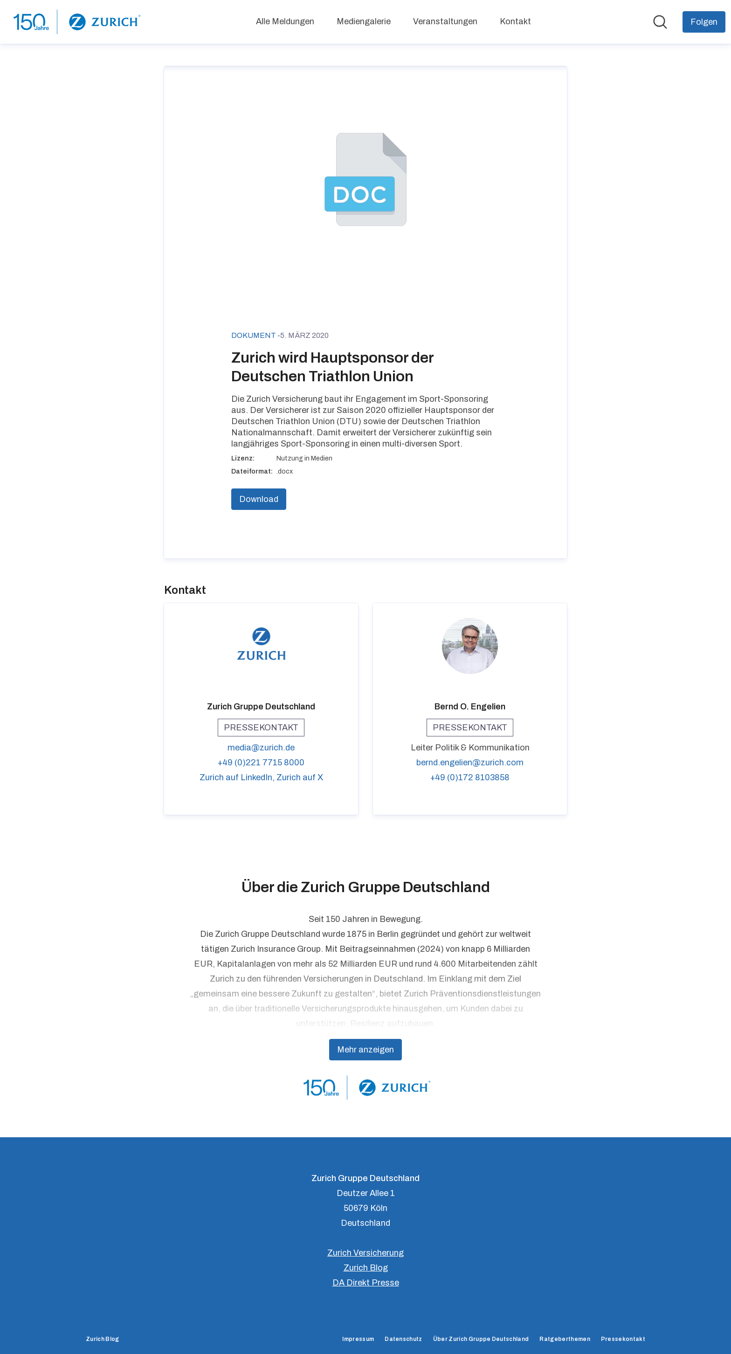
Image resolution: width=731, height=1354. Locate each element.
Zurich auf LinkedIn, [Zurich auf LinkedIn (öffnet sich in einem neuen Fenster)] (238, 777)
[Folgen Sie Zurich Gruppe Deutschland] (704, 22)
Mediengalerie (364, 21)
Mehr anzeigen (365, 1049)
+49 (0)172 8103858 (470, 777)
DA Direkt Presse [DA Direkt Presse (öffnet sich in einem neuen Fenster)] (365, 1282)
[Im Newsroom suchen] (660, 21)
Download (258, 499)
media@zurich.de (261, 747)
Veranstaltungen (445, 21)
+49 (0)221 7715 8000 (261, 762)
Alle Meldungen (285, 21)
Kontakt (515, 21)
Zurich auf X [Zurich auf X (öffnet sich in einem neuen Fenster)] (299, 777)
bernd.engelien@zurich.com (470, 762)
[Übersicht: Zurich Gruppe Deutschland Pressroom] (75, 22)
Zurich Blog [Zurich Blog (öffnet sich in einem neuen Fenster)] (366, 1267)
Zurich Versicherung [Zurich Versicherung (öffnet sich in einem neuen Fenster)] (365, 1253)
